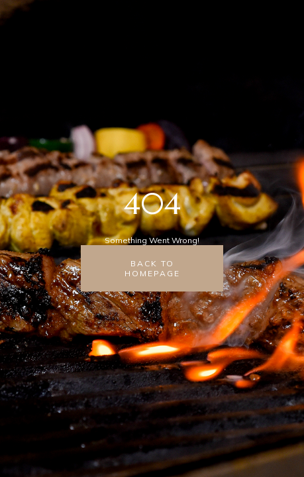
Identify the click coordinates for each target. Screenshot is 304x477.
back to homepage (152, 268)
